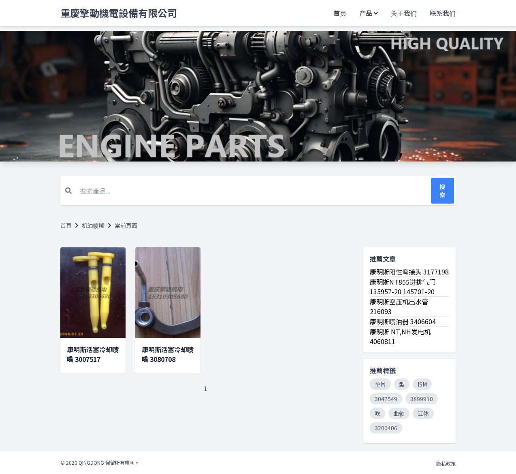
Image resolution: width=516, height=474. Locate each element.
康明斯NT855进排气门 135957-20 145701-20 (402, 286)
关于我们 (404, 13)
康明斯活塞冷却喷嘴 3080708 (168, 354)
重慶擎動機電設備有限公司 (118, 12)
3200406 (386, 428)
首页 (339, 13)
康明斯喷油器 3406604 (403, 321)
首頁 (66, 225)
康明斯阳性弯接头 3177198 (409, 271)
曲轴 (399, 413)
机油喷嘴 (93, 225)
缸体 (423, 413)
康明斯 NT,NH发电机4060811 (400, 336)
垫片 (380, 384)
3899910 (421, 399)
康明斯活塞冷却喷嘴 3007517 (93, 354)
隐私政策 (446, 463)
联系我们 (443, 13)
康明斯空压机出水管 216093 (399, 306)
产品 (365, 13)
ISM (422, 384)
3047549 (386, 399)
